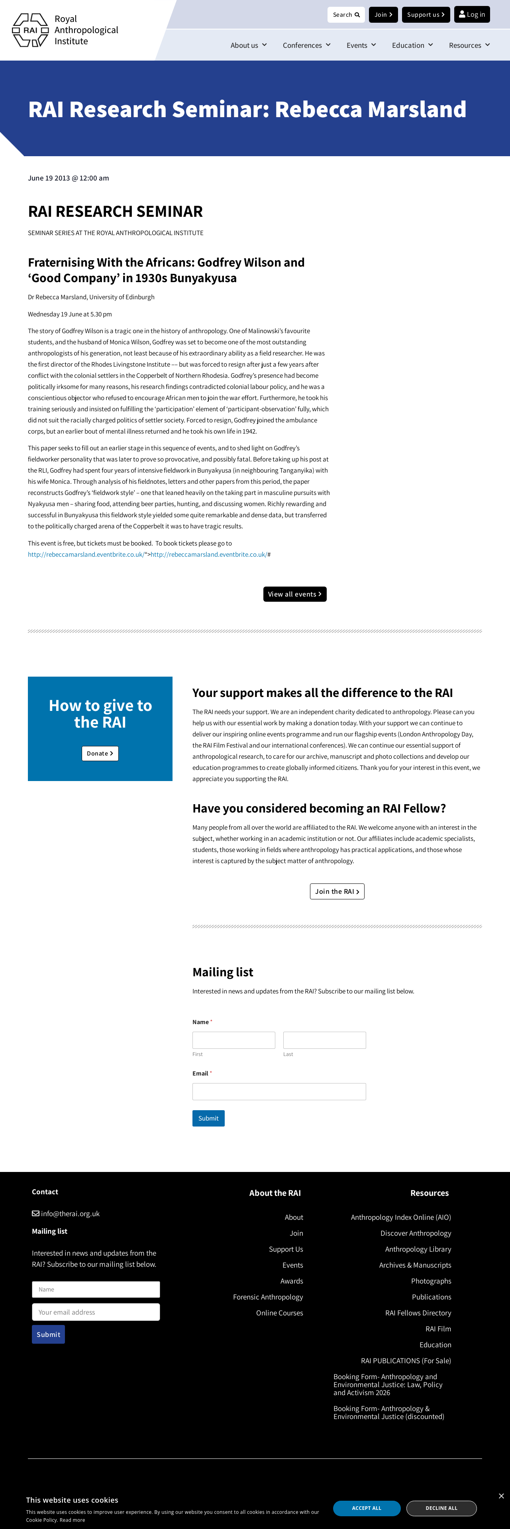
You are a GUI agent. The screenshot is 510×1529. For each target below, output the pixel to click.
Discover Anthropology (412, 1233)
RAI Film (435, 1329)
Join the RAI (337, 891)
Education (412, 45)
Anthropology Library (415, 1249)
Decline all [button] (442, 1508)
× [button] (501, 1497)
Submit (208, 1118)
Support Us (283, 1249)
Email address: (96, 1309)
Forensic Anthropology (265, 1297)
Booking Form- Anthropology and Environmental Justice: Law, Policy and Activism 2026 (391, 1384)
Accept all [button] (367, 1508)
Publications (428, 1297)
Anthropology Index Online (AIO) (398, 1217)
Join (293, 1233)
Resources (469, 45)
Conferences (307, 45)
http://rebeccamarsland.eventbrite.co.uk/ (86, 554)
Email (202, 1074)
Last (288, 1054)
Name (40, 1276)
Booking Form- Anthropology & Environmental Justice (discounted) (392, 1412)
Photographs (428, 1281)
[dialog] (255, 1508)
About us (249, 45)
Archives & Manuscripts (412, 1265)
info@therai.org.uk (66, 1214)
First (197, 1054)
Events (361, 45)
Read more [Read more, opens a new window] (72, 1520)
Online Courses (276, 1313)
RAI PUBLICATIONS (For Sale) (403, 1361)
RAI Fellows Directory (415, 1313)
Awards (288, 1281)
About (291, 1217)
